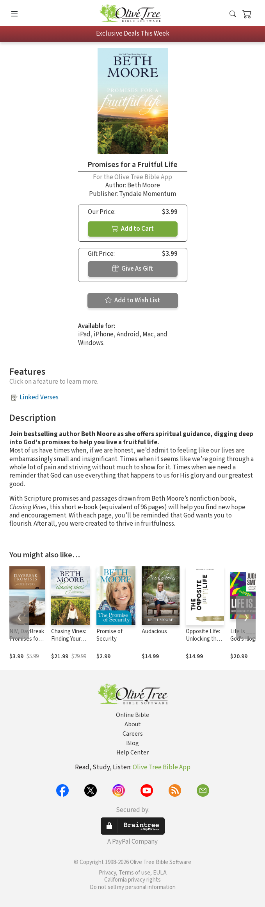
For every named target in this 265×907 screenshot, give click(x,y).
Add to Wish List (132, 300)
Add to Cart (133, 228)
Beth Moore (143, 185)
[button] (232, 15)
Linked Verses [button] (39, 397)
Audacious (154, 631)
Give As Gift (132, 268)
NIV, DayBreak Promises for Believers (26, 638)
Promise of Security (109, 635)
